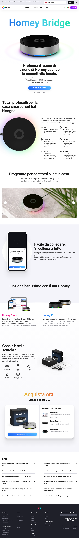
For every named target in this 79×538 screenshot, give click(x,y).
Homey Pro (4, 516)
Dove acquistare (20, 520)
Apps (32, 526)
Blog (17, 522)
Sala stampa (19, 524)
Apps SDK (33, 516)
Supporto (52, 8)
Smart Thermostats (6, 532)
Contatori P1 (47, 526)
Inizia (32, 514)
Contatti (18, 527)
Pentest (32, 530)
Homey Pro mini (5, 518)
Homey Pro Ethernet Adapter (7, 524)
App (41, 8)
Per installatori (34, 535)
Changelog (33, 520)
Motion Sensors (5, 528)
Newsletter (19, 525)
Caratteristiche (34, 8)
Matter (46, 518)
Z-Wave (46, 514)
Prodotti (27, 8)
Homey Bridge (5, 522)
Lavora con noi (19, 514)
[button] (55, 2)
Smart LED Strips (5, 534)
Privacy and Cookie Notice (67, 528)
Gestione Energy (48, 523)
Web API (33, 518)
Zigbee (46, 516)
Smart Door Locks (5, 530)
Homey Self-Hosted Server (7, 520)
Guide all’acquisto (6, 526)
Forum (32, 528)
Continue (71, 2)
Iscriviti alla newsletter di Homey (69, 512)
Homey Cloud (5, 514)
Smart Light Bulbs (5, 536)
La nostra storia (20, 516)
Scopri (46, 8)
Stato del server (34, 522)
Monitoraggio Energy (49, 525)
